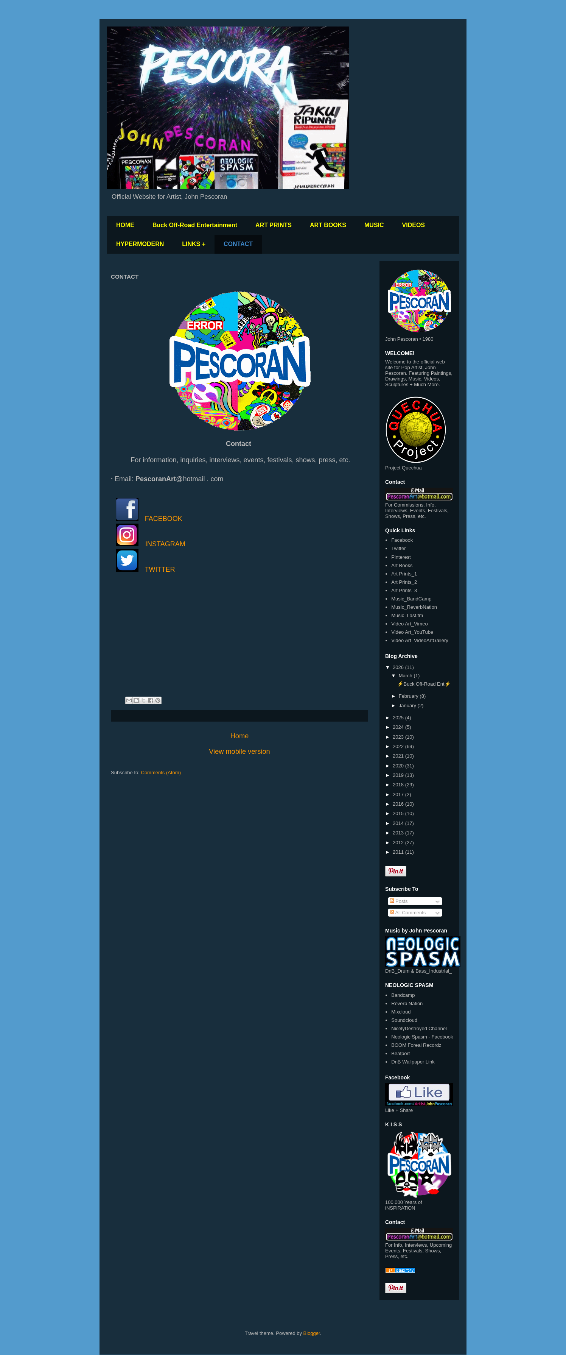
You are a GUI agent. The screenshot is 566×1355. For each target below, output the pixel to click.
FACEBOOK (163, 518)
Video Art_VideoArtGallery (419, 640)
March (406, 675)
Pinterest (401, 557)
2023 (399, 737)
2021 (399, 756)
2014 (399, 823)
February (409, 696)
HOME (125, 225)
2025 (399, 717)
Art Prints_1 (404, 574)
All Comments (408, 912)
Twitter (398, 548)
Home (239, 736)
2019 (399, 775)
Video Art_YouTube (412, 632)
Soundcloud (404, 1020)
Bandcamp (403, 995)
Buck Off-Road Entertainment (194, 225)
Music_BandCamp (411, 599)
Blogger (311, 1333)
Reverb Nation (407, 1003)
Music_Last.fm (407, 615)
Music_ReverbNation (414, 607)
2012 (399, 842)
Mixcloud (401, 1012)
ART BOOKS (328, 225)
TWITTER (160, 569)
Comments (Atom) (161, 772)
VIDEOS (413, 225)
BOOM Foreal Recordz (416, 1045)
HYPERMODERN (140, 244)
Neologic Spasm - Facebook (422, 1037)
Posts (399, 901)
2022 (399, 746)
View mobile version (239, 751)
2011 (399, 852)
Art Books (401, 565)
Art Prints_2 (404, 582)
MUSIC (374, 225)
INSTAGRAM (165, 544)
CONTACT (238, 244)
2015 (399, 813)
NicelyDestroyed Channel (419, 1028)
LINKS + (193, 244)
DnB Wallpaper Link (412, 1062)
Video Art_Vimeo (409, 624)
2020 (399, 766)
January (408, 705)
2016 (399, 804)
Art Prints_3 (404, 590)
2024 (399, 727)
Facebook (402, 540)
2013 (399, 833)
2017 (399, 794)
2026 (399, 667)
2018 (399, 784)
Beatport (400, 1053)
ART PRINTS (273, 225)
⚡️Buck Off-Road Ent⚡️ (423, 684)
